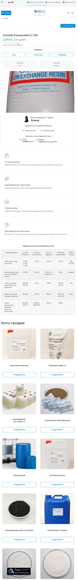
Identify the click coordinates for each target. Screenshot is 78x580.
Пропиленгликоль (19, 365)
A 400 (36, 294)
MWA (49, 283)
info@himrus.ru (28, 141)
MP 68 (25, 283)
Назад (4, 18)
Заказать (38, 50)
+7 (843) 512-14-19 (47, 142)
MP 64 (25, 285)
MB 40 (48, 303)
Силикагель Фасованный (57, 420)
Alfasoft (71, 272)
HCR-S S (48, 272)
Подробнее (19, 375)
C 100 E (36, 272)
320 (71, 283)
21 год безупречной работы (38, 5)
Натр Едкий (19, 475)
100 (71, 261)
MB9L (61, 303)
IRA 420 (61, 296)
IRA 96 (60, 283)
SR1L (61, 272)
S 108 (25, 261)
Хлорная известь (57, 365)
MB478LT (36, 305)
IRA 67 (60, 285)
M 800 (25, 294)
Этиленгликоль (57, 475)
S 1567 (25, 272)
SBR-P (48, 294)
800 (71, 294)
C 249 (25, 265)
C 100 (37, 261)
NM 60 (25, 303)
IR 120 (61, 261)
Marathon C (49, 274)
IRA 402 (61, 294)
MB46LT (37, 303)
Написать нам (29, 130)
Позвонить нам (47, 130)
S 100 (25, 263)
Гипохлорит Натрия (57, 530)
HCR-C (48, 261)
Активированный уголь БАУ (19, 530)
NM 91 (25, 305)
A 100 (37, 283)
